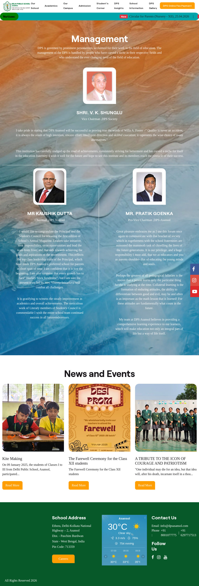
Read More (12, 485)
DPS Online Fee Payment (177, 5)
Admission (85, 5)
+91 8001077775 (168, 533)
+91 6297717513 (188, 533)
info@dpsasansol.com (174, 525)
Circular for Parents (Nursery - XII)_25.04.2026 (159, 16)
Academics (51, 5)
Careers (63, 558)
